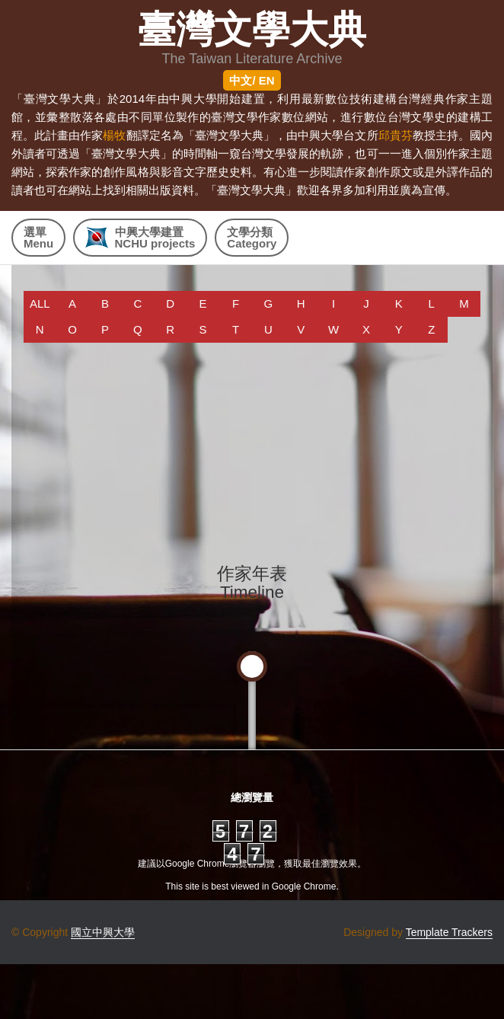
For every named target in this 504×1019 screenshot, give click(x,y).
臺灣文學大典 (252, 30)
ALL (40, 303)
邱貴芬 (395, 135)
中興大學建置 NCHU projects (140, 237)
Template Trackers (449, 932)
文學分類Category (251, 237)
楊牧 (114, 135)
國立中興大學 (103, 932)
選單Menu (38, 237)
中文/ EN (251, 80)
